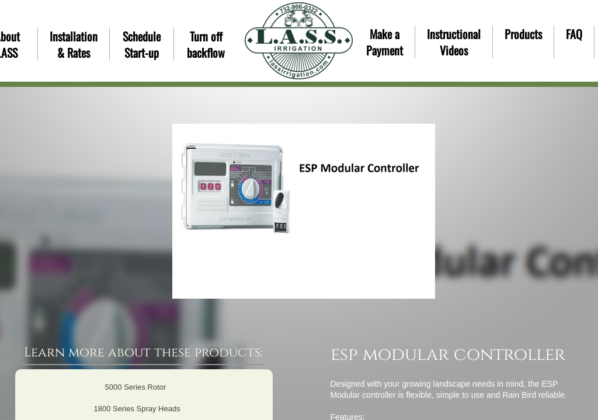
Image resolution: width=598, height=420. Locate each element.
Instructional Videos (454, 42)
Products (523, 34)
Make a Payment (384, 42)
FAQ (574, 34)
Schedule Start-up (142, 44)
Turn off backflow (206, 44)
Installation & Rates (74, 44)
